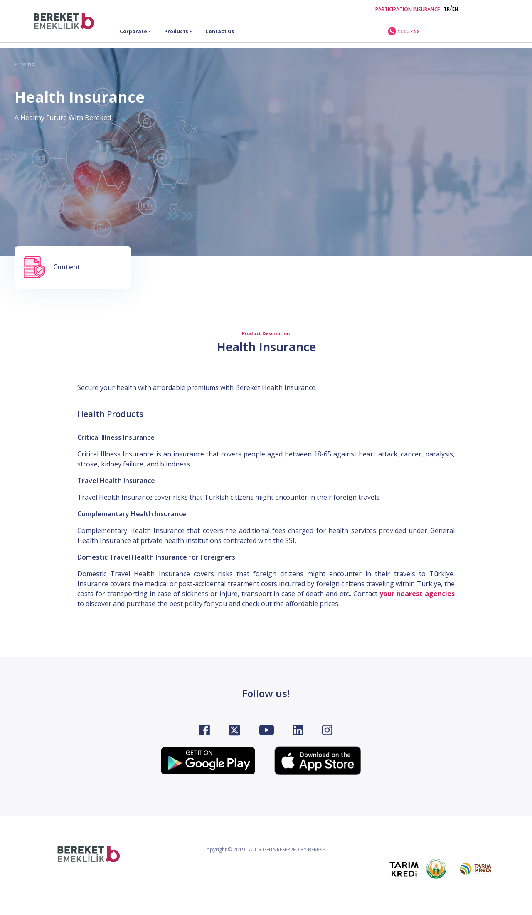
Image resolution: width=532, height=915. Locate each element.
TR (446, 9)
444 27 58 (404, 31)
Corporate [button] (133, 31)
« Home (24, 63)
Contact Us (219, 31)
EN (455, 9)
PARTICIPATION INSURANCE (407, 9)
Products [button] (176, 31)
